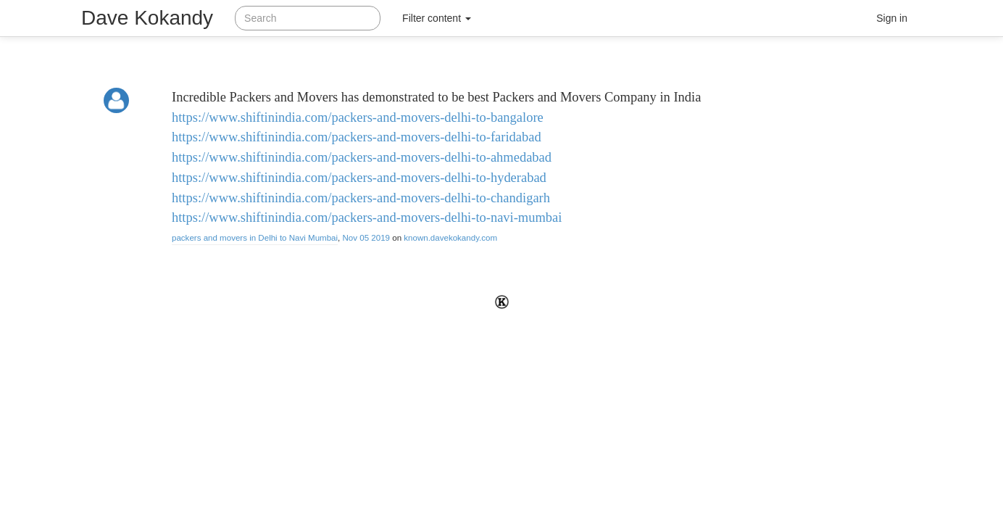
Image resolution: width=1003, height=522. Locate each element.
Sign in (891, 18)
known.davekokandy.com (450, 237)
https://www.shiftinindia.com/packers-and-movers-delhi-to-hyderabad (359, 177)
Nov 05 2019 (366, 237)
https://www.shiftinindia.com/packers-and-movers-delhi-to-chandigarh (361, 198)
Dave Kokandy (147, 18)
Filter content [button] (436, 18)
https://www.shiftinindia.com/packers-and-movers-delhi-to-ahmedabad (362, 157)
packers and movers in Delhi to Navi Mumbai (255, 237)
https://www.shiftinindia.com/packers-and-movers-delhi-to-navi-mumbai (367, 217)
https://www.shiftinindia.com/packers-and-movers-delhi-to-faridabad (356, 137)
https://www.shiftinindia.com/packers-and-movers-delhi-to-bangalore (358, 117)
